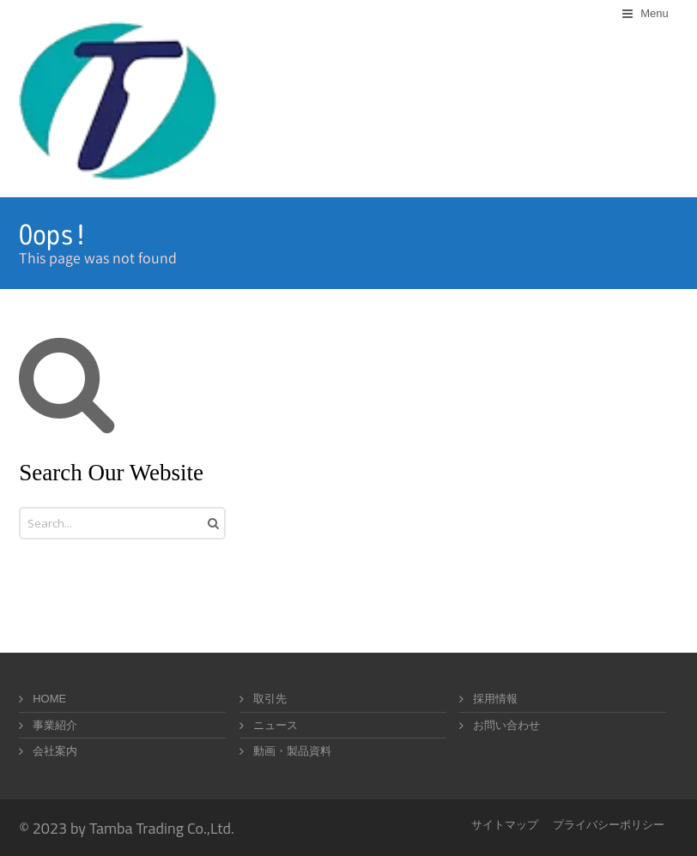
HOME (49, 698)
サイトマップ (504, 824)
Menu (654, 13)
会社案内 (55, 750)
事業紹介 (55, 725)
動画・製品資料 (292, 750)
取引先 (270, 698)
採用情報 (495, 698)
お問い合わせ (506, 725)
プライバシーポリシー (608, 824)
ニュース (275, 725)
